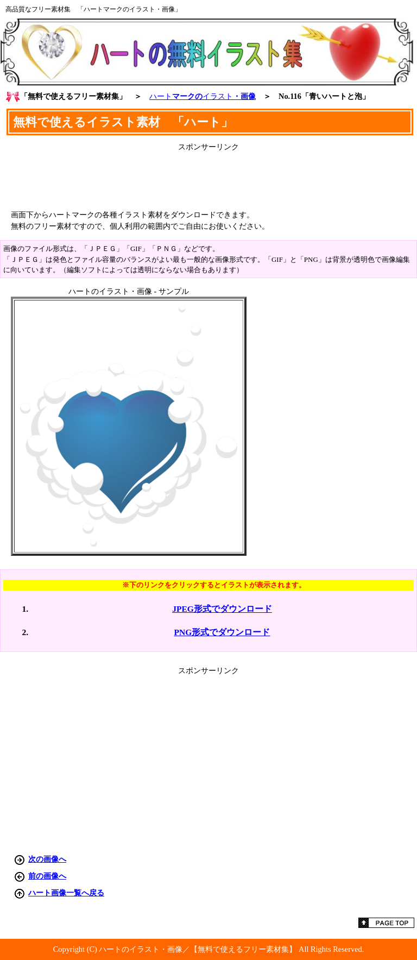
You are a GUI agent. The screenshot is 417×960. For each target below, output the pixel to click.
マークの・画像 (202, 96)
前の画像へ (47, 875)
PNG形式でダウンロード (222, 632)
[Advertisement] (208, 176)
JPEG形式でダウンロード (222, 608)
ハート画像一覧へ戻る (66, 892)
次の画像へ (47, 859)
